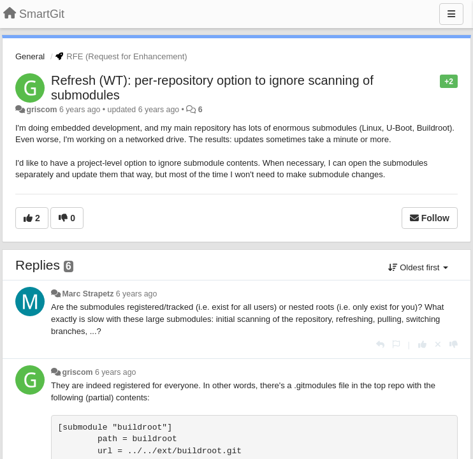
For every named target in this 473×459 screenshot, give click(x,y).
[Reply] (380, 344)
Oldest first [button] (418, 267)
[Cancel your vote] (438, 344)
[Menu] (451, 14)
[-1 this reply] (453, 344)
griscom (41, 109)
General (30, 56)
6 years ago (136, 293)
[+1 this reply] (422, 344)
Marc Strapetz (87, 293)
